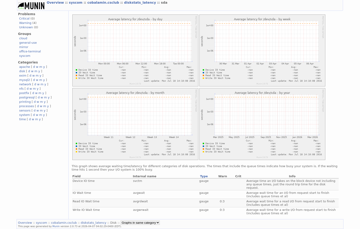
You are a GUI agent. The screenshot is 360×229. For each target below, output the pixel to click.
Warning (25, 23)
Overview (56, 2)
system (24, 115)
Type (204, 176)
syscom (76, 2)
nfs (21, 88)
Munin (56, 226)
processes (26, 106)
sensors (25, 110)
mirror (23, 47)
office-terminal (30, 51)
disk (22, 71)
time (22, 119)
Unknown (26, 27)
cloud (23, 38)
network (25, 84)
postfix (24, 93)
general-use (28, 42)
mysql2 (24, 80)
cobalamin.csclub (103, 2)
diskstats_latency (140, 2)
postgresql (27, 97)
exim (22, 75)
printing (25, 101)
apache (24, 67)
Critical (24, 18)
